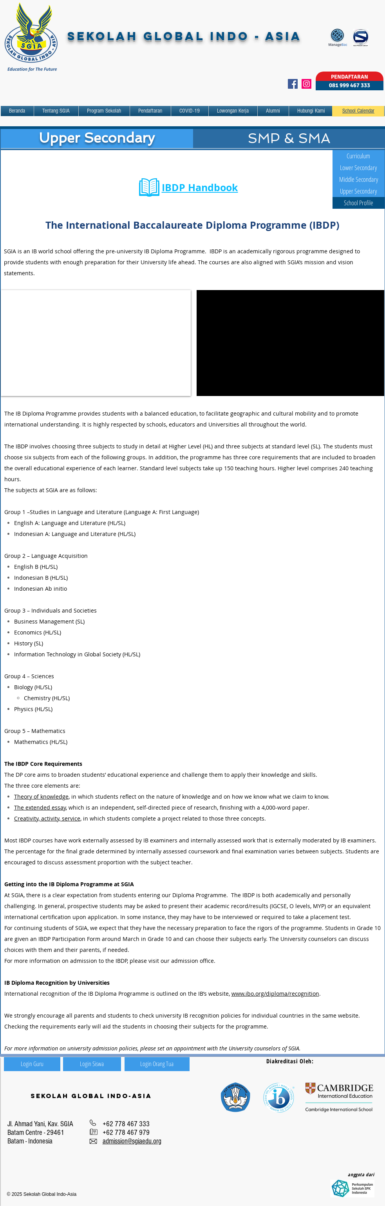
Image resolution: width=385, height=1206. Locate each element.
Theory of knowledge (41, 796)
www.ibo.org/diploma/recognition (275, 993)
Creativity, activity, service (47, 818)
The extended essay (40, 807)
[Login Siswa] (92, 1064)
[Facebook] (293, 84)
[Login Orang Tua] (157, 1064)
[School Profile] (359, 203)
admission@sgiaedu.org (132, 1141)
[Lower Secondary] (359, 168)
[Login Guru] (32, 1064)
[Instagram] (306, 84)
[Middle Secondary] (359, 179)
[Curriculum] (359, 156)
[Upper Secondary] (359, 191)
